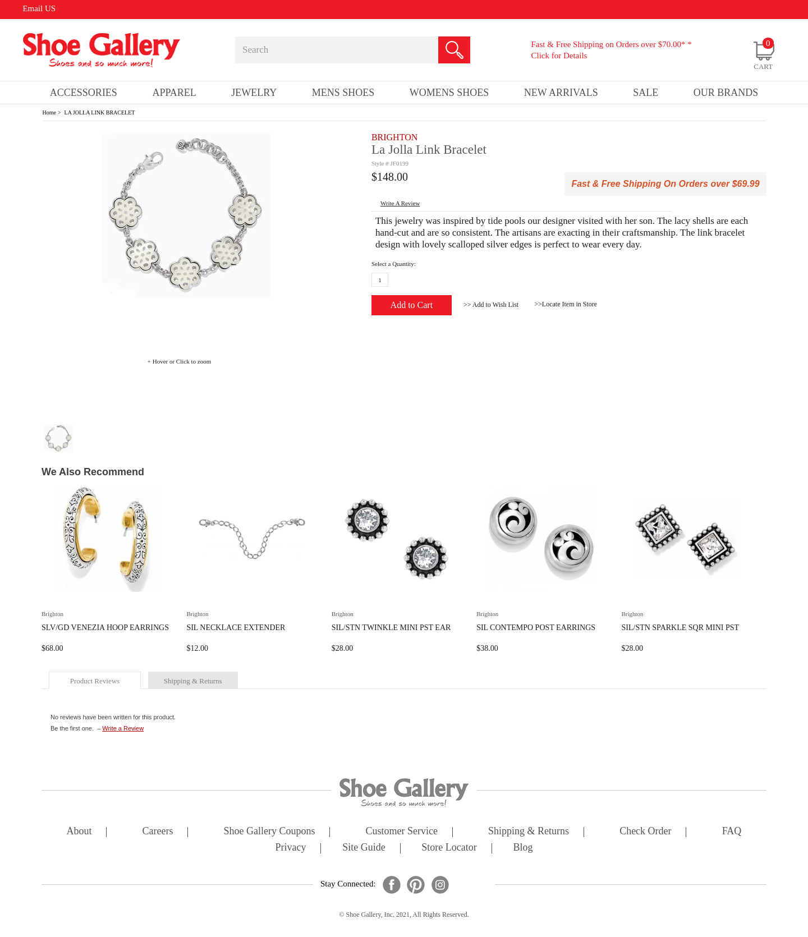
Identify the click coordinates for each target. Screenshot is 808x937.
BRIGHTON (394, 137)
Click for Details (559, 55)
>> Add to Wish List (490, 305)
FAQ (732, 832)
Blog (522, 848)
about (79, 832)
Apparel (174, 92)
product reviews (95, 681)
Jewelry (254, 92)
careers (158, 832)
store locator (448, 848)
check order (645, 832)
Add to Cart (412, 305)
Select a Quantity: (393, 263)
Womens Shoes (449, 92)
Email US (39, 8)
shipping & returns (193, 681)
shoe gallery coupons (269, 832)
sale (645, 92)
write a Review (400, 203)
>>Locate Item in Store (565, 304)
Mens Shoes (343, 92)
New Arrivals (561, 92)
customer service (402, 832)
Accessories (83, 92)
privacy (291, 848)
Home (49, 112)
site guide (363, 848)
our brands (726, 92)
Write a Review (123, 728)
